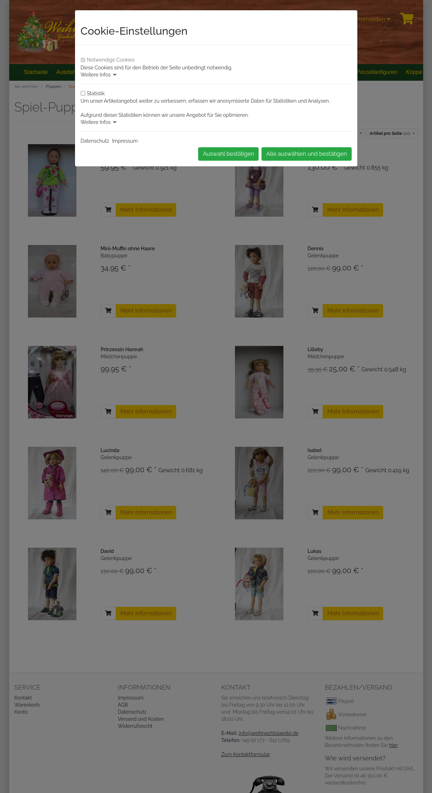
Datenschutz (95, 141)
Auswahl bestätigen (228, 153)
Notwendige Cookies (111, 60)
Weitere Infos (98, 75)
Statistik (96, 93)
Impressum (125, 141)
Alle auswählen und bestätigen (306, 153)
